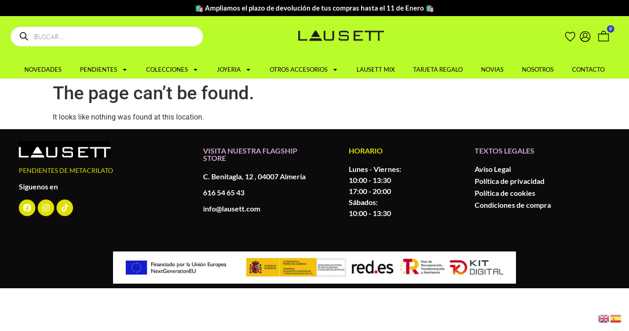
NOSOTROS (538, 69)
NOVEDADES (43, 69)
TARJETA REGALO (438, 69)
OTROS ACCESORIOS (304, 69)
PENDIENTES (104, 69)
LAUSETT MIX (376, 69)
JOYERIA (234, 69)
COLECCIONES (172, 69)
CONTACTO (588, 69)
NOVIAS (492, 69)
